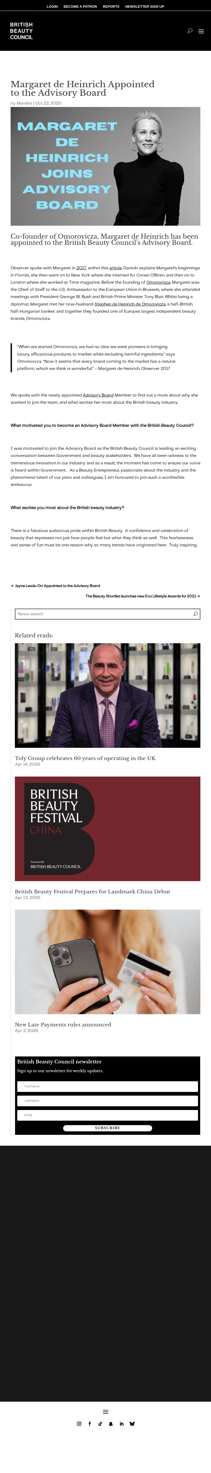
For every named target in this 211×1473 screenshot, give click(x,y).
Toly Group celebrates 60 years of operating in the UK (85, 758)
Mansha (24, 103)
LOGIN (52, 7)
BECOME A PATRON (80, 7)
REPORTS (111, 7)
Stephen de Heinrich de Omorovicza (130, 304)
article (115, 268)
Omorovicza (158, 282)
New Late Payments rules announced (63, 1025)
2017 (81, 268)
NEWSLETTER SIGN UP (144, 7)
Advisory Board (98, 395)
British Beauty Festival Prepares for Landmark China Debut (92, 892)
